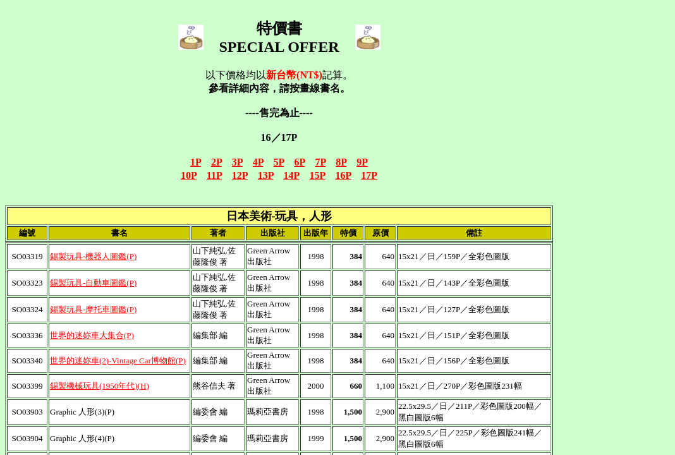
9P (362, 162)
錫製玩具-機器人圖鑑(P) (93, 256)
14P (292, 175)
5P (279, 162)
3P (237, 162)
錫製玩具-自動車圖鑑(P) (93, 283)
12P (240, 175)
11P (214, 175)
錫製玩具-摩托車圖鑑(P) (93, 309)
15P (317, 175)
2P (216, 162)
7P (320, 162)
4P (258, 162)
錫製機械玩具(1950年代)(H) (99, 386)
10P (189, 175)
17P (369, 175)
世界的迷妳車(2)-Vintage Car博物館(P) (118, 360)
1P (195, 162)
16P (343, 175)
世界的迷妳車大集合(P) (92, 335)
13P (266, 175)
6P (300, 162)
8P (341, 162)
